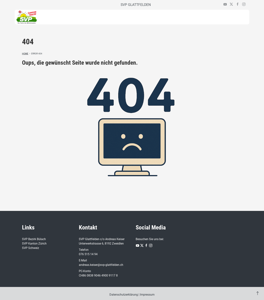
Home (25, 53)
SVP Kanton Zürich (34, 243)
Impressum (147, 294)
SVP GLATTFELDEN (136, 5)
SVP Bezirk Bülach (34, 239)
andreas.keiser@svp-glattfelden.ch (101, 265)
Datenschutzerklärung (123, 294)
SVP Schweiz (30, 248)
